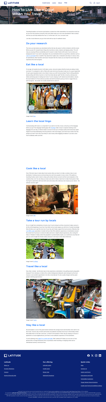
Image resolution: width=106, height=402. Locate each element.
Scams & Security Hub (10, 375)
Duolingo (53, 127)
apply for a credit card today (45, 338)
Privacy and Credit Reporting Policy (71, 391)
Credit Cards (46, 3)
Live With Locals (30, 231)
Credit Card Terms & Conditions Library (91, 385)
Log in (98, 3)
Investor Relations (9, 368)
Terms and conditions (53, 391)
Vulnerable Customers (87, 379)
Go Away (35, 261)
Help (65, 3)
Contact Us (84, 368)
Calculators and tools (87, 375)
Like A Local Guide (31, 56)
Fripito (35, 320)
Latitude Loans (47, 365)
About (60, 3)
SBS (34, 215)
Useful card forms (85, 372)
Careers (6, 372)
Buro (34, 116)
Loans (54, 3)
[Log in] (97, 3)
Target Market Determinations (89, 382)
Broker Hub (46, 372)
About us (6, 365)
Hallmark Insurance (48, 375)
